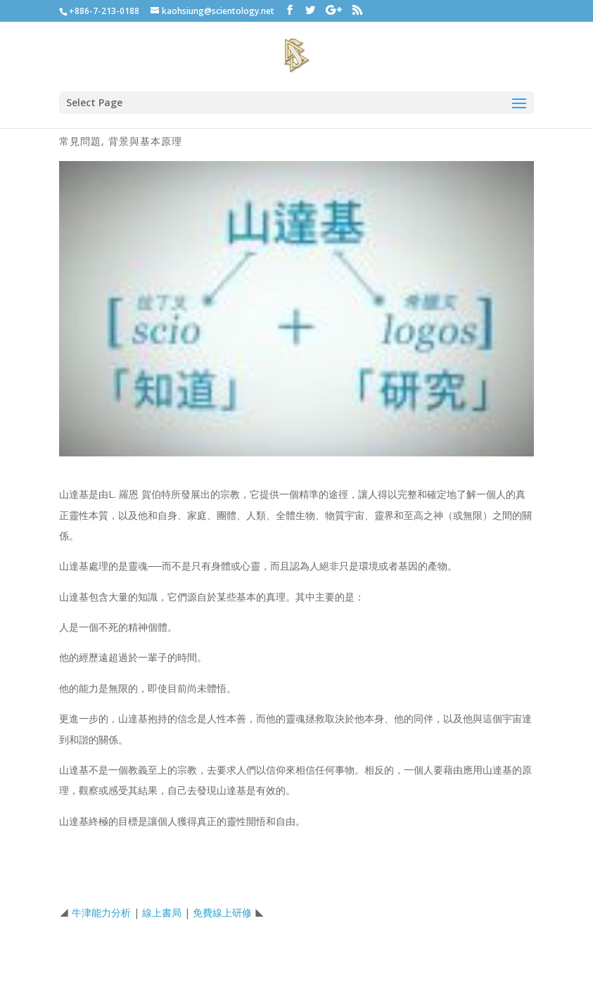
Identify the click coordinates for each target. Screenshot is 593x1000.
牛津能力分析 (101, 912)
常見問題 (80, 141)
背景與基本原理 (145, 141)
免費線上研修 (222, 912)
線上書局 (161, 912)
